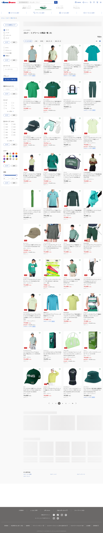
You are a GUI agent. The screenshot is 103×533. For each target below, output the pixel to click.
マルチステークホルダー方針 (77, 525)
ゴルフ (7, 18)
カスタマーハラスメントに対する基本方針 (57, 526)
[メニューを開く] (100, 2)
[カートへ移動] (97, 2)
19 (72, 403)
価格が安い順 (49, 41)
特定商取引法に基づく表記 (17, 525)
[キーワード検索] (56, 2)
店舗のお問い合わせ (62, 510)
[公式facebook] (58, 515)
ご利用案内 (21, 510)
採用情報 (96, 526)
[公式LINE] (58, 518)
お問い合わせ (47, 510)
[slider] (4, 175)
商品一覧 (13, 18)
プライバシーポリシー (38, 526)
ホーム (2, 18)
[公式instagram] (62, 515)
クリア (6, 42)
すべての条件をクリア (10, 25)
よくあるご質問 (33, 510)
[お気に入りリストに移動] (94, 2)
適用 (14, 42)
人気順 (35, 41)
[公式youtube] (66, 515)
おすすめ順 (28, 41)
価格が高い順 (58, 41)
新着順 (41, 41)
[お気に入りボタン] (40, 46)
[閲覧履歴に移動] (90, 2)
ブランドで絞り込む (10, 79)
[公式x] (54, 515)
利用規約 (6, 525)
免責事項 (28, 525)
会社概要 (88, 525)
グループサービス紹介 (79, 510)
